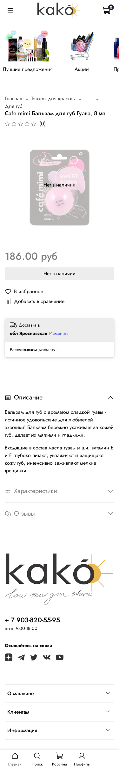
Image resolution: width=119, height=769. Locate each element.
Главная (13, 98)
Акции (82, 69)
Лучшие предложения (28, 69)
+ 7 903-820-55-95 (32, 620)
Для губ (14, 106)
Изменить (59, 333)
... (88, 99)
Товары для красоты (53, 98)
